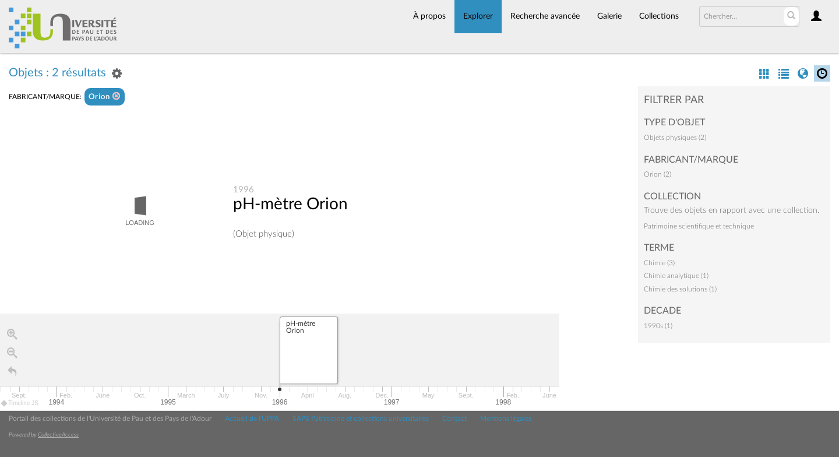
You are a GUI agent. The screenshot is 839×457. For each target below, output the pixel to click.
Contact (454, 418)
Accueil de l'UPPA (252, 418)
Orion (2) (657, 174)
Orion (105, 96)
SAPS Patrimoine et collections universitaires (360, 418)
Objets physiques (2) (675, 137)
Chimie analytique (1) (676, 275)
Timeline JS (20, 403)
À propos (429, 16)
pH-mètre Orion (290, 204)
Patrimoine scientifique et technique (699, 226)
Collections (659, 16)
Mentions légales (505, 418)
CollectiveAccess (58, 435)
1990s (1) (658, 325)
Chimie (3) (659, 262)
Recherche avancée (545, 16)
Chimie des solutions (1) (680, 289)
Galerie (609, 16)
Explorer (478, 16)
